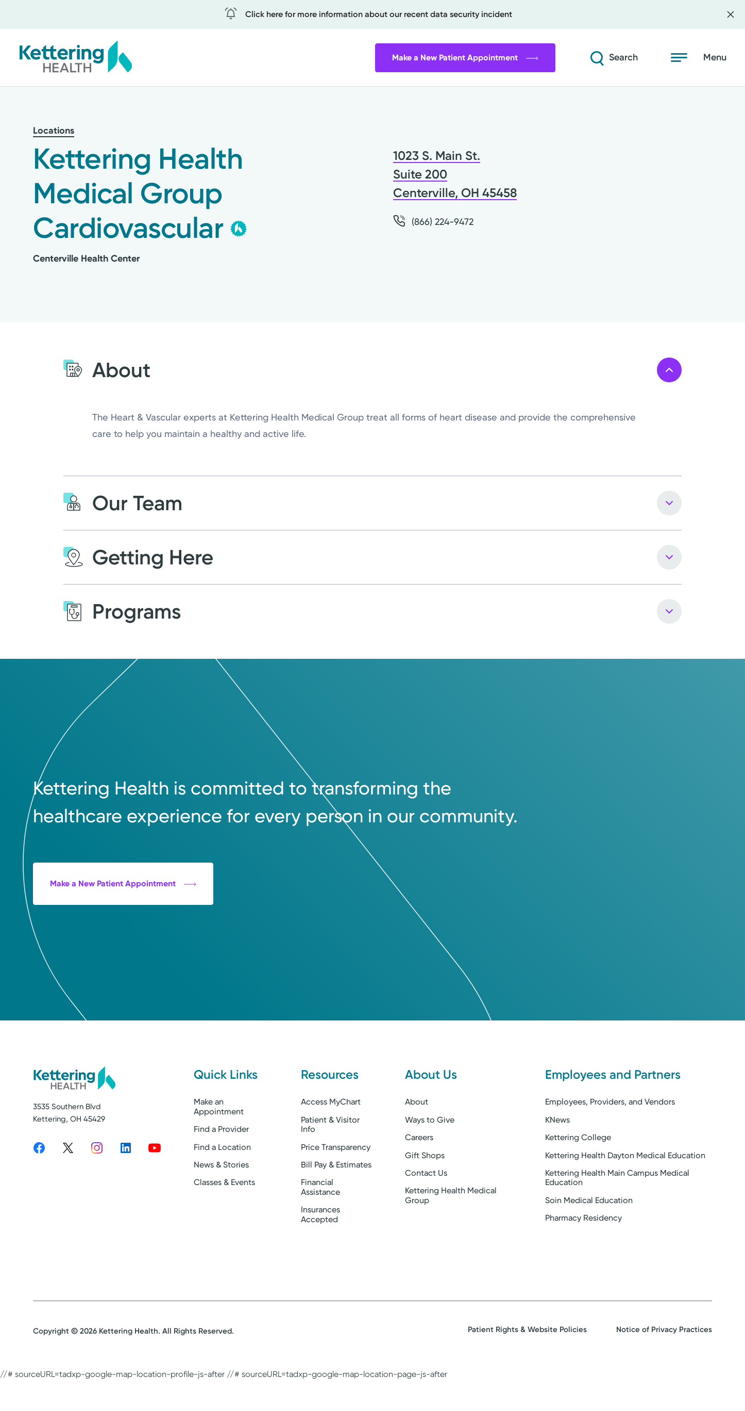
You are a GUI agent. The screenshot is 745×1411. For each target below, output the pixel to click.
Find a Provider (221, 1164)
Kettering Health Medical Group (451, 1230)
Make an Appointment (219, 1141)
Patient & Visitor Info (330, 1159)
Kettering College (578, 1172)
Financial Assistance (320, 1221)
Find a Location (222, 1182)
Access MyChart (331, 1137)
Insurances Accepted (320, 1249)
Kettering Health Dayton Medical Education (625, 1190)
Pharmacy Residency (583, 1253)
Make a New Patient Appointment (465, 57)
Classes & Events (224, 1217)
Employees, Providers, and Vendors (610, 1137)
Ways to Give (429, 1155)
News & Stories (221, 1200)
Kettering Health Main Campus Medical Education (617, 1212)
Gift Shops (425, 1190)
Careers (419, 1172)
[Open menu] (698, 57)
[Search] (613, 58)
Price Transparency (335, 1182)
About (416, 1137)
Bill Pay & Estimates (336, 1200)
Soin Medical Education (589, 1235)
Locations (53, 130)
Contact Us (426, 1208)
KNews (557, 1155)
